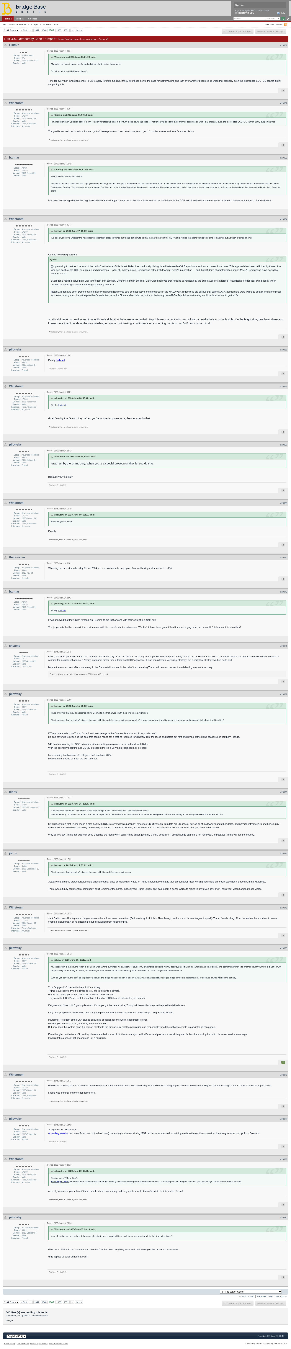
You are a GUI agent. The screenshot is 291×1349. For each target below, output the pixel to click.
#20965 (283, 350)
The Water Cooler (49, 24)
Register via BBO (246, 13)
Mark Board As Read (58, 1344)
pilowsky (15, 349)
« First (24, 30)
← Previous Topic (246, 1297)
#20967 (283, 445)
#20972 (283, 694)
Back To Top (9, 1344)
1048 (44, 30)
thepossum (17, 557)
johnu (13, 791)
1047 (36, 30)
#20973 (283, 792)
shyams (14, 645)
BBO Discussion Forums (14, 24)
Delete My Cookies (39, 1344)
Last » (79, 30)
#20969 (283, 558)
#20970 (283, 592)
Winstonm (16, 103)
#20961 (283, 45)
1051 (66, 30)
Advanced (287, 19)
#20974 (283, 853)
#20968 (283, 503)
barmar (14, 157)
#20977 (283, 1075)
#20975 (283, 908)
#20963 (283, 158)
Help (281, 13)
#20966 (283, 386)
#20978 (283, 1119)
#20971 (283, 646)
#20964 (283, 219)
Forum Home (23, 1344)
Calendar (32, 18)
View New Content (273, 24)
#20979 (283, 1159)
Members (19, 18)
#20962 (283, 103)
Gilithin (14, 45)
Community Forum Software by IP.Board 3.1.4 (266, 1344)
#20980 (283, 1217)
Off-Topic (34, 24)
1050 (58, 30)
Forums (8, 18)
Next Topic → (281, 1297)
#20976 (283, 948)
